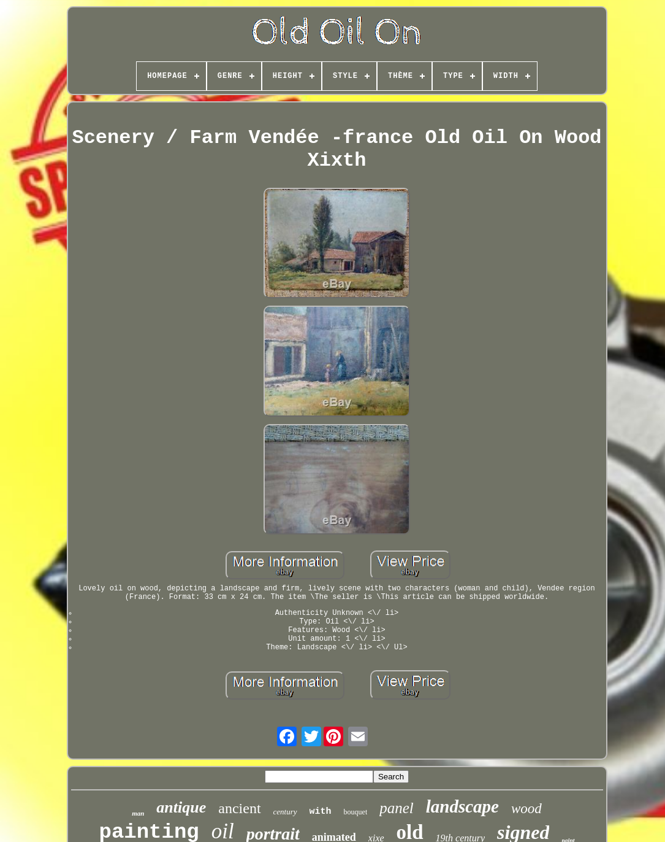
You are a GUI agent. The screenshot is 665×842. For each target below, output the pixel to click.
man (138, 813)
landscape (462, 806)
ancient (239, 808)
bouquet (356, 812)
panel (396, 808)
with (321, 811)
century (285, 811)
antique (181, 807)
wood (526, 808)
